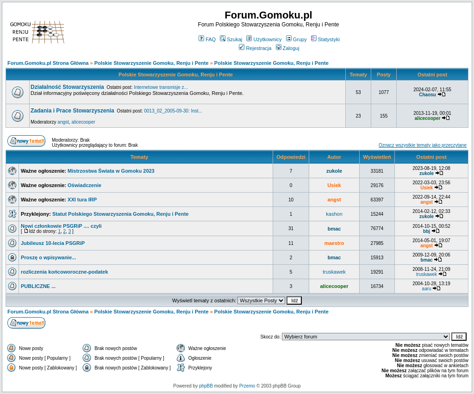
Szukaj (231, 39)
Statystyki (325, 39)
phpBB (206, 385)
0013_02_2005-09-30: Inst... (173, 110)
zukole (334, 171)
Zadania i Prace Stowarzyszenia (72, 110)
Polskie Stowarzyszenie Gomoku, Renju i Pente (151, 63)
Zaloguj (287, 48)
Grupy (296, 39)
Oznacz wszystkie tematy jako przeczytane (423, 145)
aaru (426, 288)
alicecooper (83, 122)
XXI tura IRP (82, 199)
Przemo (247, 385)
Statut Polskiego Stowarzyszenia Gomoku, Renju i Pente (120, 214)
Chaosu (427, 94)
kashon (334, 214)
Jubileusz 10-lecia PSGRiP (53, 243)
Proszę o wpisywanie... (48, 257)
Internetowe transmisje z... (161, 87)
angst (63, 122)
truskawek (334, 272)
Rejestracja (255, 48)
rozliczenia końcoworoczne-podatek (64, 272)
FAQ (207, 39)
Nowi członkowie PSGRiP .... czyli (61, 226)
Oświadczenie (84, 185)
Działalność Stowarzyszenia (67, 87)
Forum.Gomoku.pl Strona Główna (47, 63)
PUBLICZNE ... (38, 286)
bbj (426, 231)
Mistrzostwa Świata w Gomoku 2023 (111, 171)
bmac (334, 228)
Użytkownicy (263, 39)
